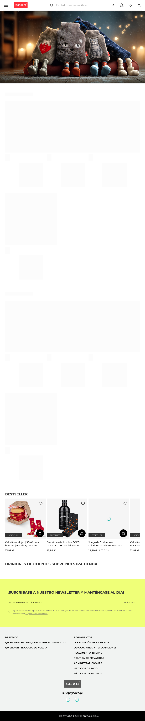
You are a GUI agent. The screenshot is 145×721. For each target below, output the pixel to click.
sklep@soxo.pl (72, 693)
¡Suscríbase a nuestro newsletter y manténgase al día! (66, 592)
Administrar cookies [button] (88, 663)
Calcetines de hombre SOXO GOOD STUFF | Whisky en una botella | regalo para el (64, 544)
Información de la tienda (91, 642)
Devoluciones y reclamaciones (95, 647)
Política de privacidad (89, 658)
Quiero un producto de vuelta (26, 647)
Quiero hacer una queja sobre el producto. (35, 642)
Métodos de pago (85, 668)
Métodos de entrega (88, 673)
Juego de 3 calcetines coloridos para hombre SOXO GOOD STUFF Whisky (105, 544)
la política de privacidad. (36, 614)
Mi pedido (11, 637)
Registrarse (129, 602)
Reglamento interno (88, 652)
